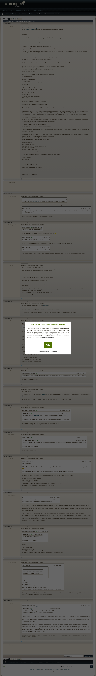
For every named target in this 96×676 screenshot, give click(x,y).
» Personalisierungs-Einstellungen (48, 351)
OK (48, 344)
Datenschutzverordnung (47, 337)
